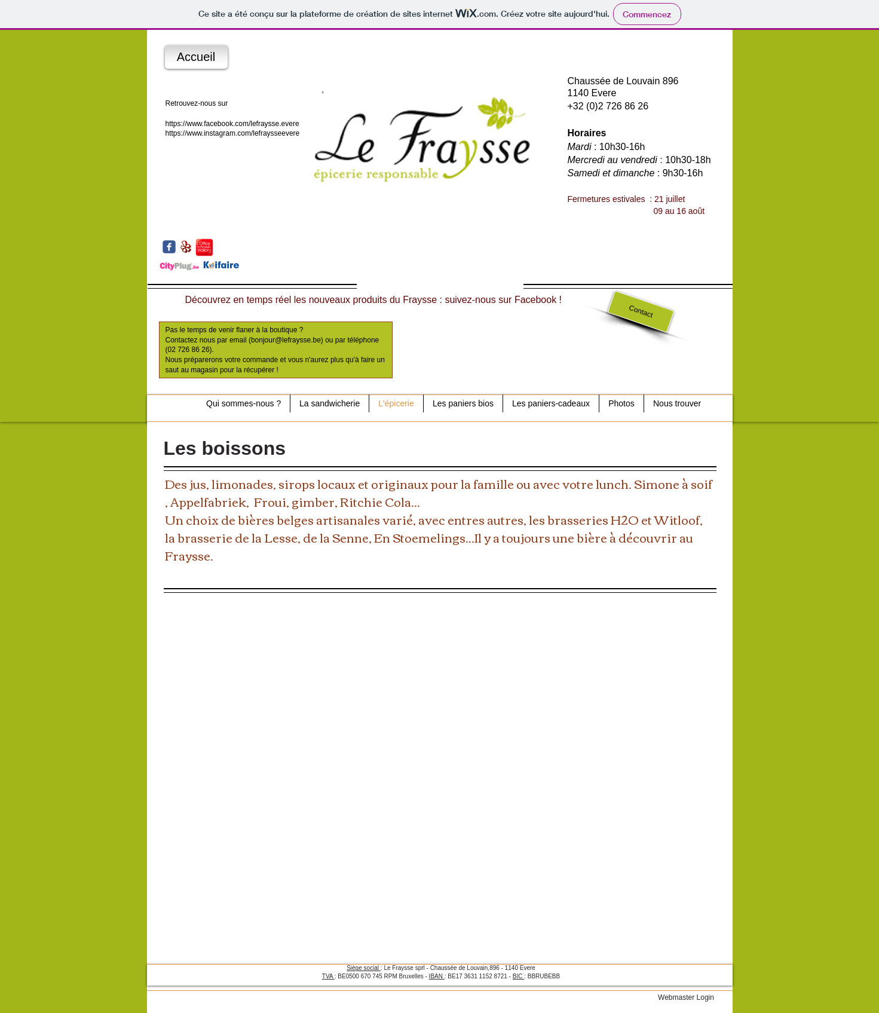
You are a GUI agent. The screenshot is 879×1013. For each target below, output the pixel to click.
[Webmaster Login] (686, 997)
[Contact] (640, 311)
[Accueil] (196, 57)
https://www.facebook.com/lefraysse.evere (232, 124)
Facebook (535, 300)
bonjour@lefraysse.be (286, 340)
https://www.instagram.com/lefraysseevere (233, 133)
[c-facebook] (169, 246)
